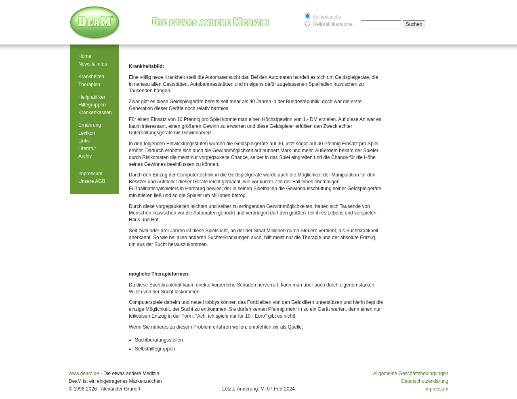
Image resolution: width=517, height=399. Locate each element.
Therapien (89, 84)
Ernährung (89, 125)
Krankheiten (91, 76)
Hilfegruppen (92, 105)
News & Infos (92, 64)
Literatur (87, 148)
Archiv (85, 156)
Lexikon (86, 133)
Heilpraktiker (91, 97)
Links (84, 141)
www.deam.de (84, 373)
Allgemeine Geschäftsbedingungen (410, 373)
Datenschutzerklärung (424, 381)
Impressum (90, 173)
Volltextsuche (323, 16)
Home (84, 56)
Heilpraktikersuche (329, 24)
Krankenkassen (95, 112)
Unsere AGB (91, 181)
